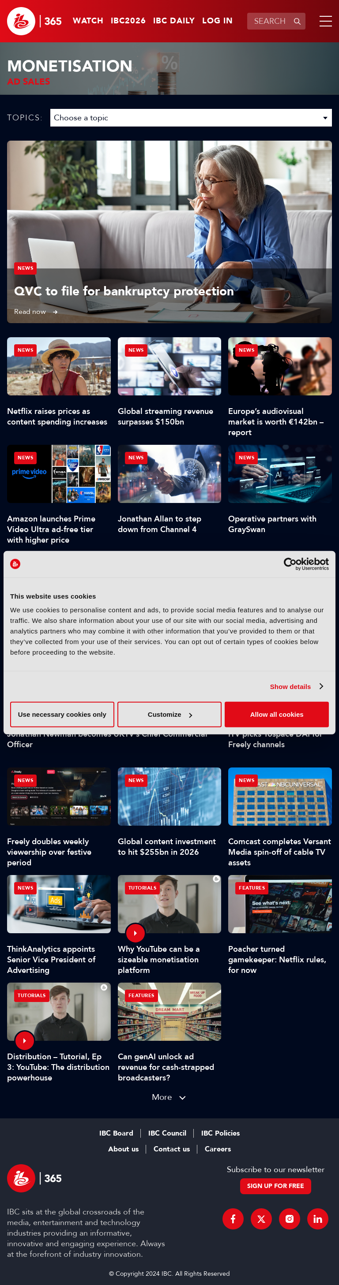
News (25, 268)
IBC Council (167, 1133)
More (162, 1096)
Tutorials (142, 888)
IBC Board (116, 1133)
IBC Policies (220, 1133)
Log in (217, 21)
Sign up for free (275, 1186)
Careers (218, 1149)
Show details (290, 686)
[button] (324, 21)
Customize (170, 714)
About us (123, 1149)
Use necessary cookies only (62, 714)
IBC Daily (174, 21)
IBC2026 (128, 21)
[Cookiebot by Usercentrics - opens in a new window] (290, 563)
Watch (88, 21)
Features (252, 888)
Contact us (172, 1149)
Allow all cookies (277, 714)
